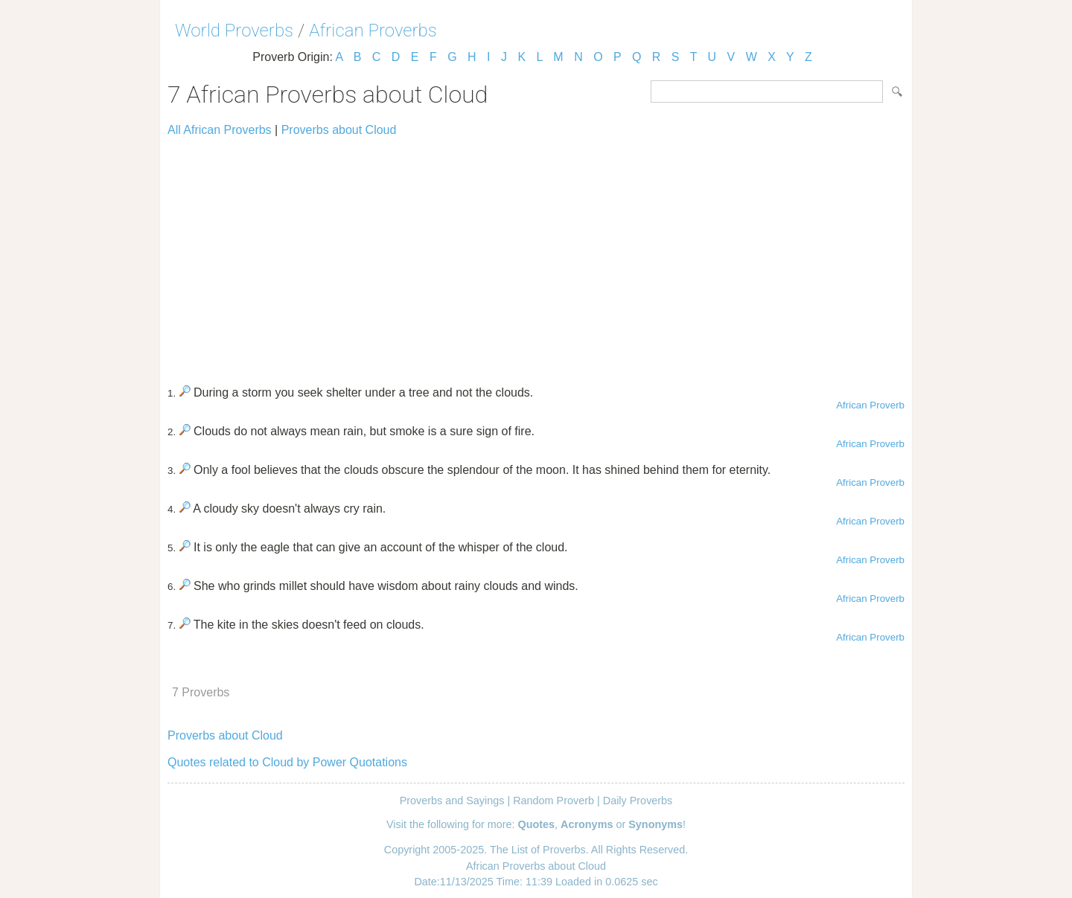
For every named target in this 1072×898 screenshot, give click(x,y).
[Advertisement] (536, 254)
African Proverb (870, 405)
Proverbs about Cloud (339, 130)
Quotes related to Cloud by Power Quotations (287, 762)
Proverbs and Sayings (452, 800)
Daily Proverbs (638, 800)
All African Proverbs (220, 130)
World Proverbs (234, 30)
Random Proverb (553, 800)
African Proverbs (373, 30)
